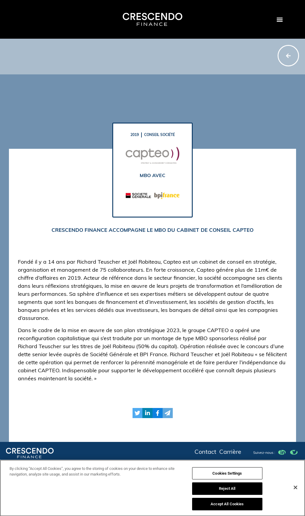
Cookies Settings (227, 475)
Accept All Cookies (227, 506)
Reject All (227, 491)
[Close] (295, 489)
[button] (279, 19)
